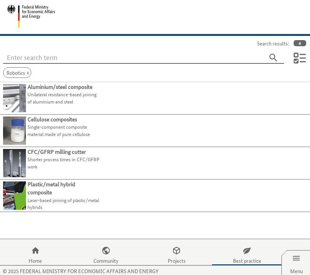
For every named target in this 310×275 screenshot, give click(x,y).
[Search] (273, 57)
